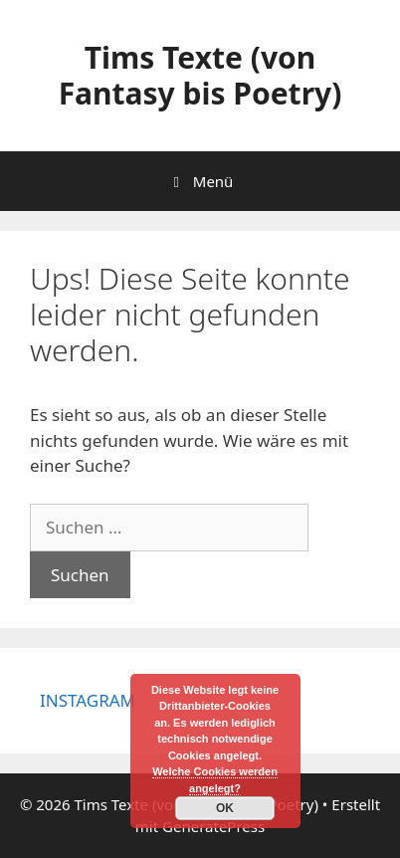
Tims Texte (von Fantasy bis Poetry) (200, 75)
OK (225, 808)
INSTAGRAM (87, 700)
